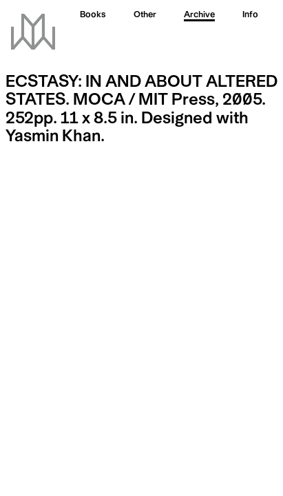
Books (93, 15)
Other (145, 15)
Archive (199, 15)
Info (250, 15)
